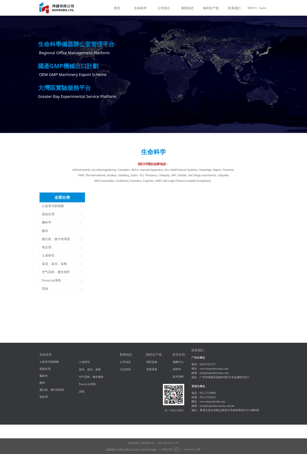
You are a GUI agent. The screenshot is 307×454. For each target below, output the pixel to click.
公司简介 (164, 8)
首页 (117, 8)
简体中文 (252, 8)
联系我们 (234, 8)
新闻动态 (187, 8)
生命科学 (140, 8)
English (262, 8)
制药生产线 (211, 8)
